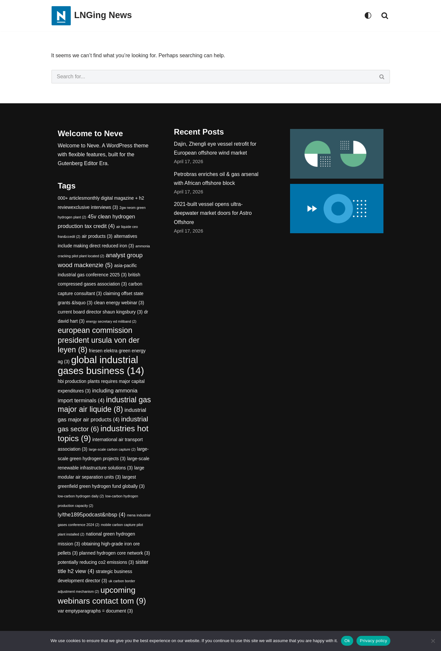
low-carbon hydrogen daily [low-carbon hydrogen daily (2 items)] (81, 496)
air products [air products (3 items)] (97, 236)
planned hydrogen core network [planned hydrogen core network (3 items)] (114, 553)
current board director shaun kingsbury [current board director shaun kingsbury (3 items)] (100, 311)
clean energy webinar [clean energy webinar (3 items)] (119, 302)
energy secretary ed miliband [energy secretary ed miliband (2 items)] (111, 321)
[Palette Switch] (368, 15)
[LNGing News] (91, 15)
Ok (347, 640)
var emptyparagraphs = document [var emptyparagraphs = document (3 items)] (95, 610)
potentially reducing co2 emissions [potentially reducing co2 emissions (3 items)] (96, 562)
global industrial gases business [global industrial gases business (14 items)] (101, 365)
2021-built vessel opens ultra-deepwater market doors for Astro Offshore (213, 213)
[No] (432, 641)
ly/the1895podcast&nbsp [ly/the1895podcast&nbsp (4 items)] (92, 515)
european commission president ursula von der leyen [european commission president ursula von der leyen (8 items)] (99, 340)
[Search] (384, 15)
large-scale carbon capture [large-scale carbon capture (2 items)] (112, 449)
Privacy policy (373, 640)
